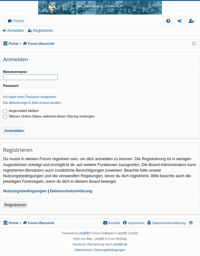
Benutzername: (15, 72)
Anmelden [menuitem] (181, 22)
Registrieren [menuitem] (192, 22)
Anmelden (15, 30)
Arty (89, 239)
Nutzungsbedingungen (25, 191)
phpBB (84, 233)
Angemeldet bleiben (21, 111)
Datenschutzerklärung (71, 191)
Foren (18, 20)
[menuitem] (168, 21)
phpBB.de (120, 244)
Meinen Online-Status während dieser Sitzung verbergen (48, 116)
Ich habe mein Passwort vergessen (29, 97)
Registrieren (43, 30)
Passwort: (11, 85)
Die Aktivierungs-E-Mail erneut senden (32, 103)
